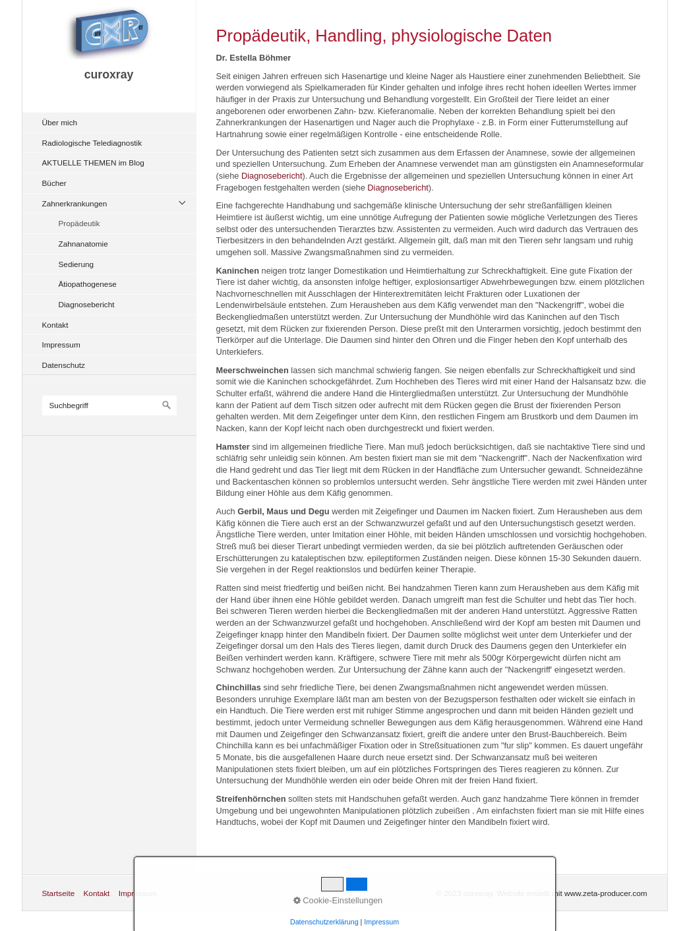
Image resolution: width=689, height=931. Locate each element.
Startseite (58, 893)
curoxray (109, 74)
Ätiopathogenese (88, 284)
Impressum (61, 344)
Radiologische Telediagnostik (92, 142)
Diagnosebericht (87, 304)
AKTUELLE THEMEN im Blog (93, 162)
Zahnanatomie (83, 243)
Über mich (60, 122)
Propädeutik (79, 223)
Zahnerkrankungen (74, 203)
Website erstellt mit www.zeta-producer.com (572, 893)
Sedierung (76, 264)
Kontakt (55, 324)
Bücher (54, 183)
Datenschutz (63, 365)
